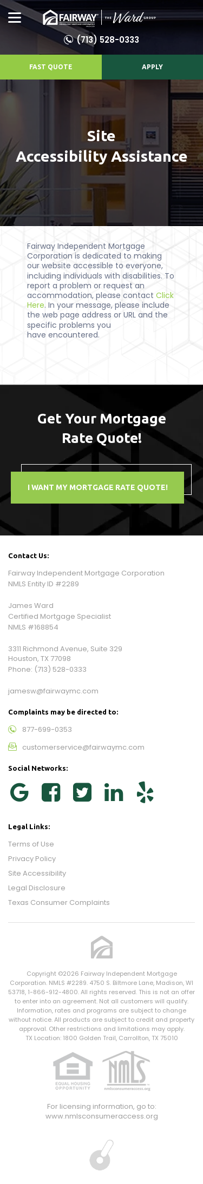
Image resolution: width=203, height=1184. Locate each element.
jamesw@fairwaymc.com (53, 691)
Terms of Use (31, 844)
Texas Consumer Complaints (59, 902)
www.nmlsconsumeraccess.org (101, 1116)
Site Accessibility (37, 873)
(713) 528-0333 (107, 40)
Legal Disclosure (37, 888)
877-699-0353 (47, 729)
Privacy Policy (32, 859)
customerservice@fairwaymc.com (83, 747)
